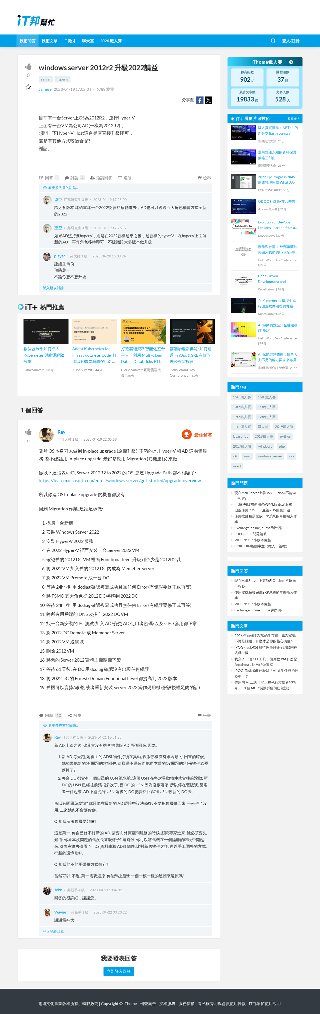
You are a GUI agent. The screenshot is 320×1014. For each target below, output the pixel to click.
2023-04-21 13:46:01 (106, 890)
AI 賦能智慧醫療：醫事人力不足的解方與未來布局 (278, 357)
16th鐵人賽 (267, 397)
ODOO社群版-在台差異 (276, 201)
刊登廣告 (148, 1003)
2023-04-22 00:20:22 (110, 912)
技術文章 (50, 40)
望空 (58, 199)
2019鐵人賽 (284, 426)
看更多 (294, 118)
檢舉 (204, 177)
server (46, 79)
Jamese (45, 89)
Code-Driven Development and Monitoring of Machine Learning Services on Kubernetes (275, 279)
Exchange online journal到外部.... (259, 528)
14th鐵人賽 (267, 407)
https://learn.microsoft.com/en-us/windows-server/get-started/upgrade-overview (120, 480)
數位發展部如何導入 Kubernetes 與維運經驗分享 (44, 355)
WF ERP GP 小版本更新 (252, 540)
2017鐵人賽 (242, 446)
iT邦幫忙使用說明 (265, 1003)
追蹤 (125, 177)
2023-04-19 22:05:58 (100, 439)
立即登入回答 (119, 971)
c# (235, 456)
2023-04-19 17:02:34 (72, 89)
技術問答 (28, 40)
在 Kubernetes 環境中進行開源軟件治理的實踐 (277, 303)
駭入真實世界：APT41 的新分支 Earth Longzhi (278, 130)
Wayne (60, 912)
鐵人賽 (263, 426)
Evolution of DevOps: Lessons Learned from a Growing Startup (276, 225)
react (237, 466)
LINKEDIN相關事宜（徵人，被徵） (261, 546)
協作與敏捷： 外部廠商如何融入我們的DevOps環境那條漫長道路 (277, 249)
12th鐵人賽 (267, 417)
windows (265, 446)
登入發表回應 (53, 931)
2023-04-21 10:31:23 (105, 737)
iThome (130, 1003)
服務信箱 (186, 1003)
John (58, 889)
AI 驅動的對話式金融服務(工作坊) (278, 328)
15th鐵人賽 (242, 397)
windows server (270, 456)
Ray (62, 432)
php (282, 446)
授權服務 (167, 1003)
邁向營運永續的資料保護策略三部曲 (277, 155)
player (59, 255)
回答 (49, 177)
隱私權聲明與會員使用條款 (222, 1003)
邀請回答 (101, 177)
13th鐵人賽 (242, 407)
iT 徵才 (70, 40)
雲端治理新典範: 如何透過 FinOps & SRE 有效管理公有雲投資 (191, 355)
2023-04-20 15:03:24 (109, 256)
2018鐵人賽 (264, 436)
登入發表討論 (53, 288)
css (291, 456)
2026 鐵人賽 (111, 40)
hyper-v (62, 79)
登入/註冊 (291, 40)
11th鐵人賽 (242, 426)
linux (247, 456)
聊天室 (88, 40)
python (285, 436)
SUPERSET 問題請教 (250, 534)
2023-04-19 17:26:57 (109, 228)
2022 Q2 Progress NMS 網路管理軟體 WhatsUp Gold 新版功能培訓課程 (276, 180)
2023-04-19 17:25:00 (109, 199)
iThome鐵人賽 (272, 62)
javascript (240, 436)
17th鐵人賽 (242, 417)
